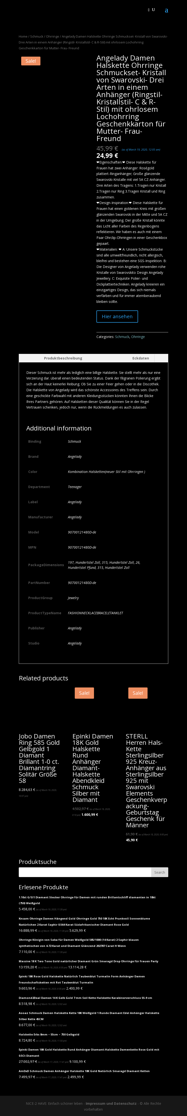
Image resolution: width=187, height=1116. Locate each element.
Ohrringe (52, 36)
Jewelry (73, 597)
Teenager (75, 486)
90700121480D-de (82, 532)
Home (23, 36)
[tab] (53, 358)
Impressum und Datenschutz (111, 1103)
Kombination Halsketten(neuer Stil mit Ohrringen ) (106, 471)
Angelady (75, 456)
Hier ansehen (117, 316)
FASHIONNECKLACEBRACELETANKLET (95, 613)
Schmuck (36, 36)
